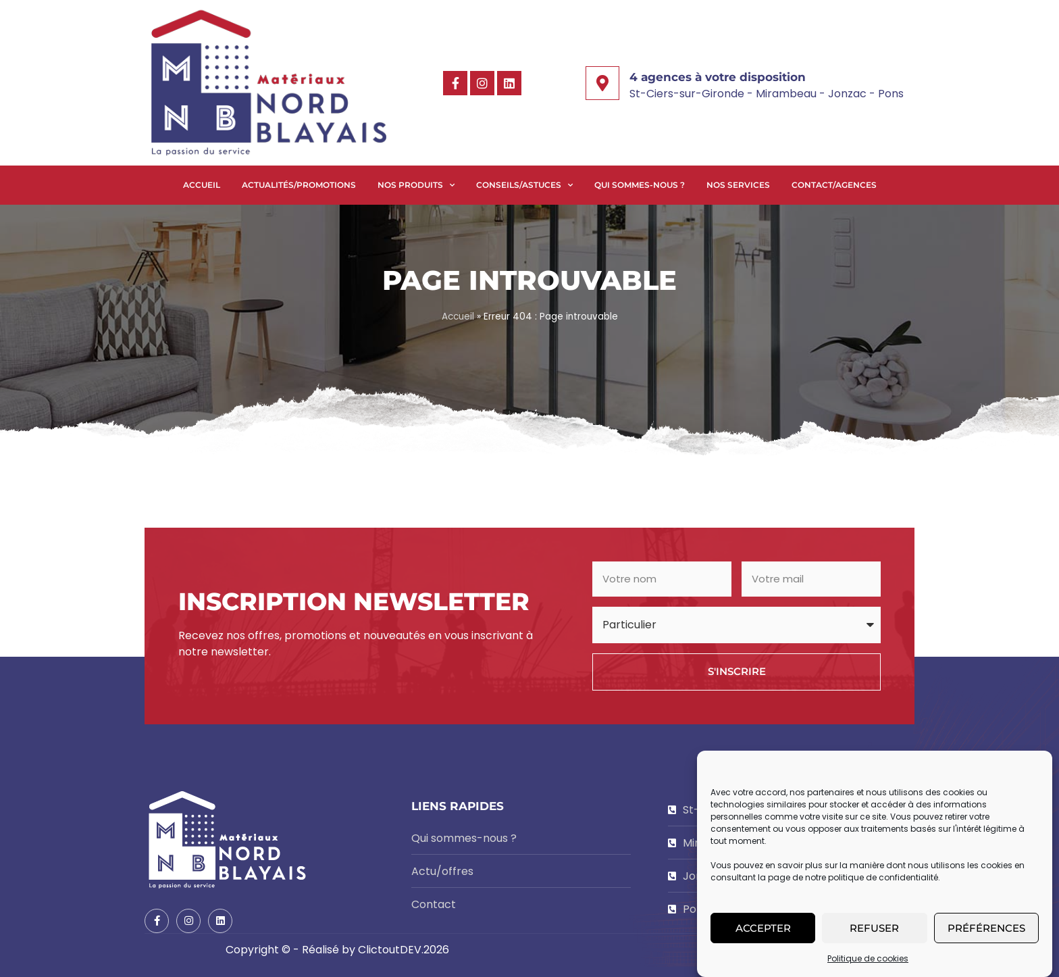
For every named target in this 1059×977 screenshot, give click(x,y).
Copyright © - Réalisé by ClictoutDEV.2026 (337, 949)
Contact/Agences (834, 185)
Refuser (874, 929)
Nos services (738, 185)
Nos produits (416, 185)
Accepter (763, 929)
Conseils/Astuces (524, 185)
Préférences (986, 929)
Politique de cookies (867, 960)
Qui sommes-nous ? (639, 185)
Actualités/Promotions (299, 185)
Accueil (201, 185)
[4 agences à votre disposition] (602, 83)
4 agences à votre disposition (717, 77)
